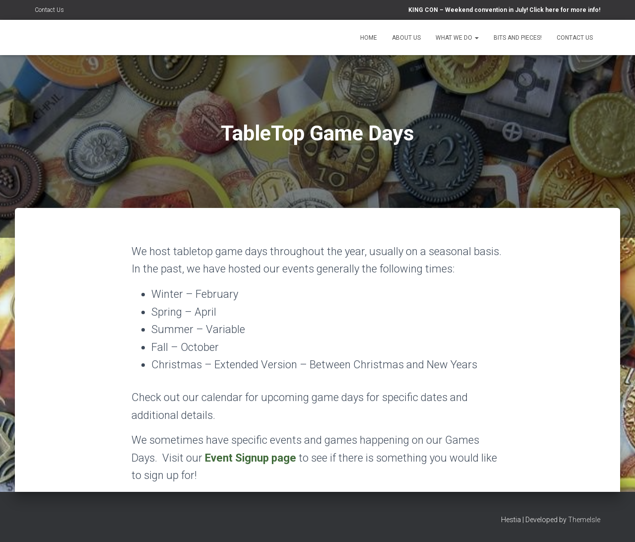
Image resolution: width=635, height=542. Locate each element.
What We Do (457, 37)
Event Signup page (250, 458)
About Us (406, 37)
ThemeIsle (584, 520)
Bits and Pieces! (518, 37)
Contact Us (49, 9)
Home (368, 37)
